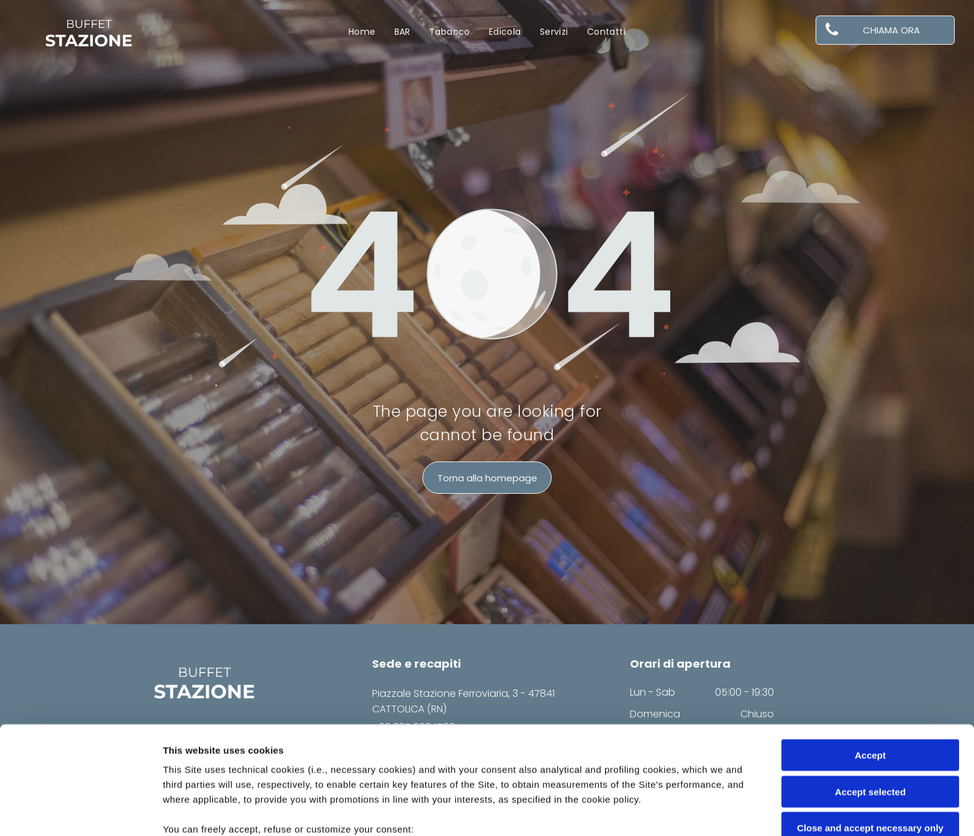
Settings (631, 811)
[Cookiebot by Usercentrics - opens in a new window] (80, 811)
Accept (870, 654)
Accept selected (870, 690)
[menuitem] (362, 32)
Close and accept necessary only (870, 727)
